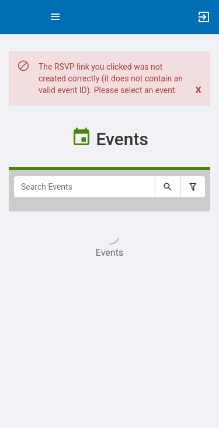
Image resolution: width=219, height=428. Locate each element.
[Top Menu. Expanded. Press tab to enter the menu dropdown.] (55, 17)
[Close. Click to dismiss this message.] (198, 89)
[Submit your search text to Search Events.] (167, 187)
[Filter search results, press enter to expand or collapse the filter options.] (193, 187)
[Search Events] (84, 187)
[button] (15, 17)
